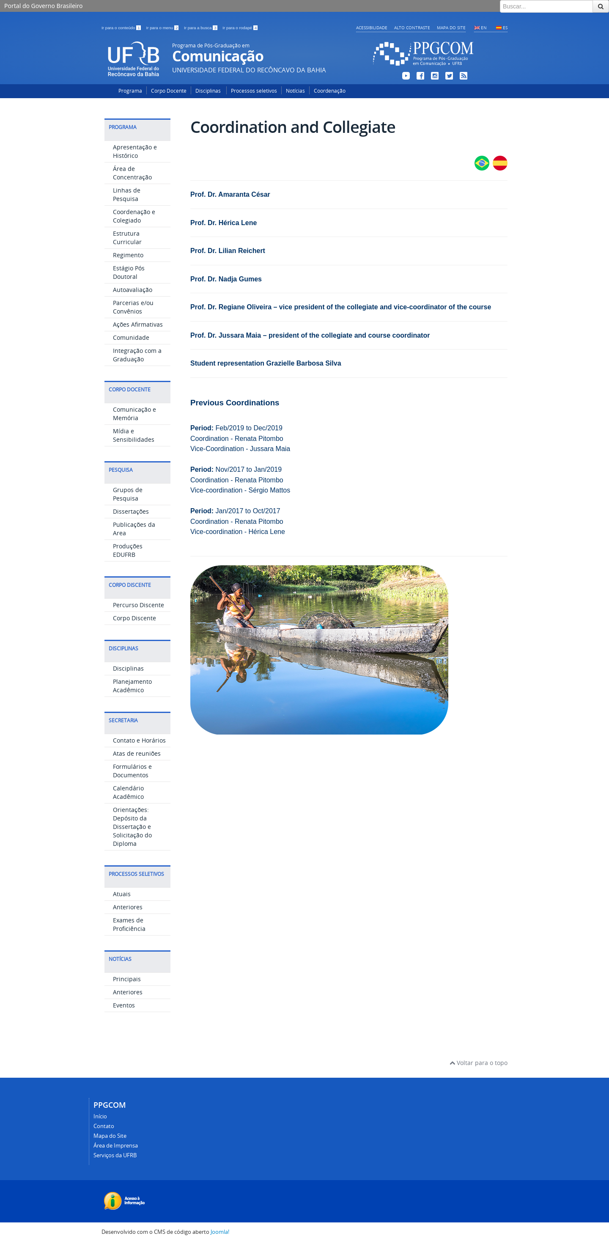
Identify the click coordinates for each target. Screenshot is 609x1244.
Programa (130, 90)
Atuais (122, 894)
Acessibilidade (371, 27)
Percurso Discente (138, 605)
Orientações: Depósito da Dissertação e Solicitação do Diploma (132, 827)
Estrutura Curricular (127, 237)
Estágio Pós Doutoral (129, 272)
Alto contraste (412, 27)
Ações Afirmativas (138, 324)
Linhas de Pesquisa (126, 194)
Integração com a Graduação (137, 355)
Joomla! (220, 1232)
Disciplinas (208, 90)
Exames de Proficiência (129, 924)
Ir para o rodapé (240, 27)
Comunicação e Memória (134, 413)
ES (505, 27)
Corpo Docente (169, 90)
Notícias (295, 90)
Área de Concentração (132, 173)
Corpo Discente (134, 618)
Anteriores (128, 907)
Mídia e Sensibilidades (133, 435)
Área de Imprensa (115, 1145)
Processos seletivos (254, 90)
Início (100, 1116)
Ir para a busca (201, 27)
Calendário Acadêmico (128, 792)
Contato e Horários (139, 740)
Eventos (124, 1005)
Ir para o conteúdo (122, 27)
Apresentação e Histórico (135, 151)
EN (484, 27)
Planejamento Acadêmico (132, 685)
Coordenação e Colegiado (134, 216)
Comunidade (131, 337)
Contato (103, 1126)
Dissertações (131, 511)
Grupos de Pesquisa (128, 494)
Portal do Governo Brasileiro (43, 6)
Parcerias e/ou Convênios (133, 307)
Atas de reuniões (137, 753)
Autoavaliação (132, 290)
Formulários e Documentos (132, 770)
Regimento (128, 255)
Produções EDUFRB (128, 550)
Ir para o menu (163, 27)
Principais (127, 979)
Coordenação (330, 90)
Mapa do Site (451, 27)
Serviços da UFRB (115, 1155)
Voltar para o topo (479, 1063)
